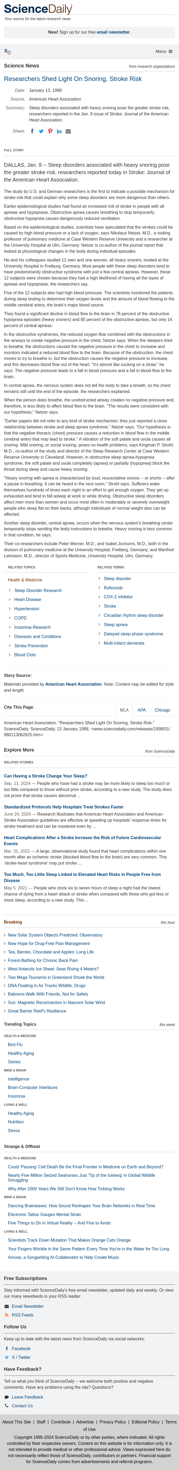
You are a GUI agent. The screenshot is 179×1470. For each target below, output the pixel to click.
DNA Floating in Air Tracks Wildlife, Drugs (46, 985)
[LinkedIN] (59, 131)
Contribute (61, 1422)
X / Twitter (21, 1357)
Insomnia (16, 1096)
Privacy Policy (113, 1422)
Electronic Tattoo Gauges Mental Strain (44, 1214)
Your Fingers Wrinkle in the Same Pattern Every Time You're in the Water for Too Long (88, 1249)
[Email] (68, 131)
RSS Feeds (23, 1315)
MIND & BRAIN (15, 1070)
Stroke (110, 606)
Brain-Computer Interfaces (33, 1087)
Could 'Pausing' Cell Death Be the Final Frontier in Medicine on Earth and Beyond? (85, 1167)
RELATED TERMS (111, 567)
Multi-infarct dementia (124, 643)
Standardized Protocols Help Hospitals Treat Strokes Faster (64, 807)
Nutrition (16, 1122)
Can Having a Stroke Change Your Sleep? (45, 776)
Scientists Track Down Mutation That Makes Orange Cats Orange (69, 1240)
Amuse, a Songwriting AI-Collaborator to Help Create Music (63, 1257)
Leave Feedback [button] (27, 1397)
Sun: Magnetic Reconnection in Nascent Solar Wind (56, 1002)
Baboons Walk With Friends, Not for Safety (48, 994)
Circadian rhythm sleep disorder (134, 615)
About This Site (16, 1422)
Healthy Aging (21, 1053)
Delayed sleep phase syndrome (133, 634)
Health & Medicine (25, 580)
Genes (14, 1062)
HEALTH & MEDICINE (20, 1036)
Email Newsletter (28, 1306)
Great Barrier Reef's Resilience (37, 1011)
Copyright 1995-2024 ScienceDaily (46, 1437)
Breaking (13, 922)
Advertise (85, 1422)
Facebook (21, 1348)
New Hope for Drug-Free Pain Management (49, 943)
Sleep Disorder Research (38, 590)
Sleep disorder (117, 578)
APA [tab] (141, 710)
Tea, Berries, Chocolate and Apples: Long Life (51, 952)
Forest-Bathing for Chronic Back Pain (43, 960)
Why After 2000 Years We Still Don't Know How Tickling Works (66, 1189)
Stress (14, 1130)
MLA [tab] (124, 710)
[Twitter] (41, 131)
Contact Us (22, 1406)
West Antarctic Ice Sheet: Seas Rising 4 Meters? (53, 969)
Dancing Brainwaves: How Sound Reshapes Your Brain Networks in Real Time (81, 1206)
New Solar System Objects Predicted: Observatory (55, 935)
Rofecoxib (113, 588)
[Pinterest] (50, 131)
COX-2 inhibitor (118, 597)
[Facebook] (32, 131)
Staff (41, 1422)
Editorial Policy (145, 1422)
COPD (20, 618)
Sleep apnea (116, 624)
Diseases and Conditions (37, 636)
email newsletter (113, 32)
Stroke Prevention (31, 646)
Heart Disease (27, 599)
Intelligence (18, 1079)
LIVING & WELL (15, 1105)
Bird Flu (15, 1044)
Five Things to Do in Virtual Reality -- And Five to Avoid (59, 1223)
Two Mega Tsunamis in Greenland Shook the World (56, 977)
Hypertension (26, 609)
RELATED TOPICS (21, 567)
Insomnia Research (32, 627)
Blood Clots (25, 655)
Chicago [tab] (162, 710)
